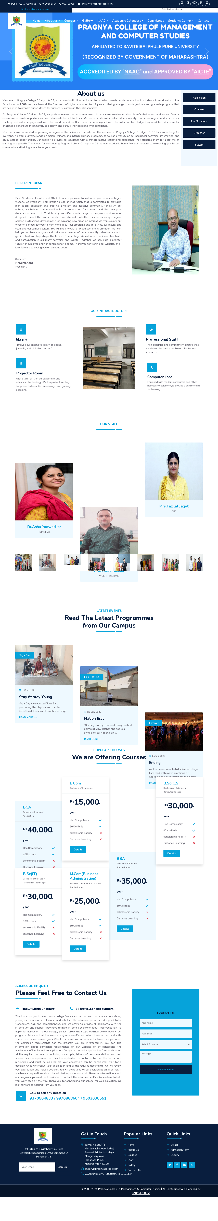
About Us (131, 1199)
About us (51, 21)
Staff (128, 1209)
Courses (70, 21)
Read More (28, 904)
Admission (199, 97)
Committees (156, 21)
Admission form (178, 1199)
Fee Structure (199, 121)
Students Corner (179, 21)
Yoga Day (24, 842)
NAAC (101, 21)
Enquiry (173, 1204)
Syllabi (199, 144)
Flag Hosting (91, 842)
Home (36, 21)
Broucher (199, 133)
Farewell (154, 842)
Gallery (87, 21)
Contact (203, 21)
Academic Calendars (126, 21)
